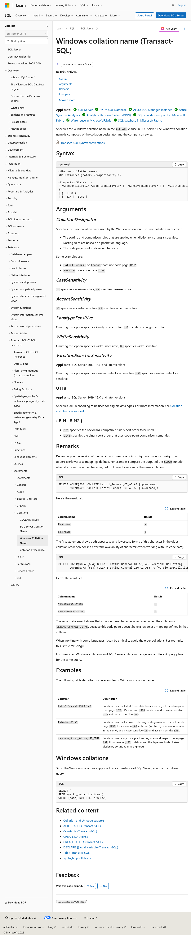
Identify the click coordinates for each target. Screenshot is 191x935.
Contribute (67, 927)
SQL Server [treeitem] (14, 49)
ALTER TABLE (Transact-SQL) (82, 826)
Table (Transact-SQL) (77, 853)
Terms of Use (138, 927)
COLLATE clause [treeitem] (29, 519)
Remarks (64, 89)
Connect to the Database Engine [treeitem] (25, 98)
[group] (122, 184)
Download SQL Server (171, 15)
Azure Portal (144, 15)
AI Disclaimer (10, 927)
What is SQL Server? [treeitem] (23, 77)
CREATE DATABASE (75, 836)
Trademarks (157, 927)
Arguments (65, 84)
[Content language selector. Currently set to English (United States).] (20, 918)
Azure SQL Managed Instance (152, 110)
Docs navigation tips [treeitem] (20, 56)
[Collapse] (47, 25)
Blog (50, 927)
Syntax (63, 79)
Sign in (182, 5)
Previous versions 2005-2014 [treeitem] (25, 63)
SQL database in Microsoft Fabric (140, 120)
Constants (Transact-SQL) (80, 831)
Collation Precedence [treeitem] (32, 550)
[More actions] (184, 29)
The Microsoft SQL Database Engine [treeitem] (27, 87)
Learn (60, 28)
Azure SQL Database (113, 110)
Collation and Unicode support (83, 820)
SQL (71, 28)
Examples (64, 94)
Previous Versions (33, 927)
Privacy (82, 927)
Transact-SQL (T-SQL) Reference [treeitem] (26, 354)
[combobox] (26, 34)
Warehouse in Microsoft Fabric (91, 120)
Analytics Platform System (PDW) (109, 115)
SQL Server (87, 28)
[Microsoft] (7, 5)
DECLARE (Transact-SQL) (90, 847)
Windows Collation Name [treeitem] (31, 540)
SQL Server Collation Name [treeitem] (32, 529)
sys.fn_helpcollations (77, 858)
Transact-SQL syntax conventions (83, 143)
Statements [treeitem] (23, 478)
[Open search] (173, 5)
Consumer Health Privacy (108, 927)
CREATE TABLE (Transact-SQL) (83, 842)
